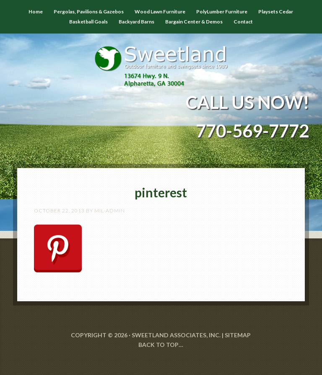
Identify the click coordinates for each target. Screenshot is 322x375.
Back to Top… (160, 344)
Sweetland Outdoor (161, 60)
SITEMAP (238, 335)
